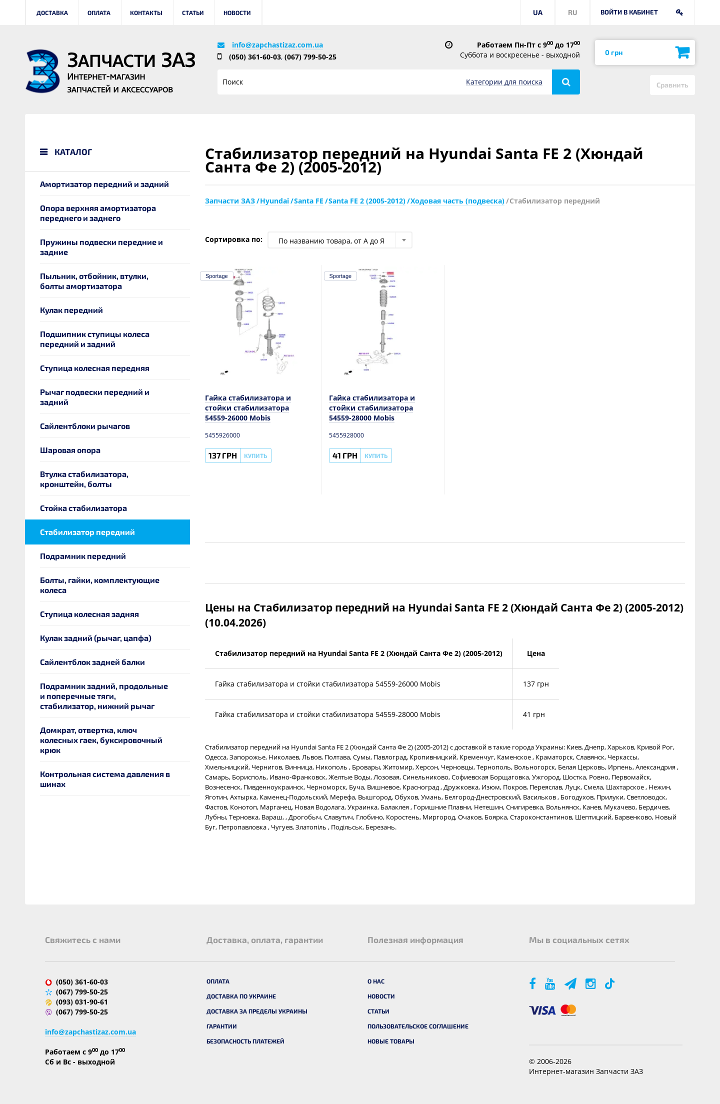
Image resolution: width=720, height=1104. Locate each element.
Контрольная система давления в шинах (105, 778)
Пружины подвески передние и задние (101, 246)
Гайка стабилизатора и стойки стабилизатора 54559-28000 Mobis (372, 407)
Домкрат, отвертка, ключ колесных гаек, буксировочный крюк (101, 739)
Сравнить (672, 84)
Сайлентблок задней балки (92, 661)
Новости (237, 12)
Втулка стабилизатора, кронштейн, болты (84, 478)
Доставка (52, 12)
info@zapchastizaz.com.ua (277, 45)
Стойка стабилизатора (83, 507)
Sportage (217, 276)
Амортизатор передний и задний (104, 183)
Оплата (99, 12)
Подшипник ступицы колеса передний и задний (95, 338)
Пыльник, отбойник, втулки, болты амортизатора (94, 280)
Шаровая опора (70, 449)
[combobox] (340, 240)
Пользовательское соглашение (418, 1026)
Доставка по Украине (241, 996)
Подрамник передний (83, 555)
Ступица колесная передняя (95, 367)
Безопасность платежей (245, 1041)
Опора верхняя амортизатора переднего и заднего (98, 212)
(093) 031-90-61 (82, 1001)
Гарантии (221, 1026)
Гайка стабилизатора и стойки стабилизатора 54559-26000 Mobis (248, 407)
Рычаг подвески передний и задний (95, 396)
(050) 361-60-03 (255, 57)
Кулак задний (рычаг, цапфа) (96, 637)
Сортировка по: (233, 239)
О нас (376, 981)
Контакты (146, 12)
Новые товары (391, 1041)
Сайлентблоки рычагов (85, 425)
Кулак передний (71, 309)
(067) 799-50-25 (310, 57)
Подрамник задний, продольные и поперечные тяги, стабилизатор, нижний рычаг (104, 695)
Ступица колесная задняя (89, 613)
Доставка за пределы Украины (257, 1011)
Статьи (193, 12)
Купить (255, 455)
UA (537, 12)
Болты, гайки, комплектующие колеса (100, 584)
